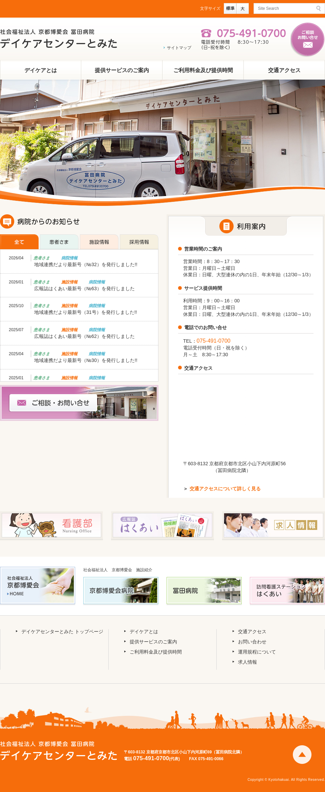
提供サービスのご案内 (122, 70)
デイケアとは (40, 70)
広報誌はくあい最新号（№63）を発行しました (84, 288)
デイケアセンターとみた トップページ (62, 631)
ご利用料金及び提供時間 (203, 70)
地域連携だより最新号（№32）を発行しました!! (85, 264)
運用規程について (257, 652)
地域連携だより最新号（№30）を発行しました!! (85, 360)
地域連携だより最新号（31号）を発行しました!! (85, 312)
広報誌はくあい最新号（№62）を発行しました (84, 336)
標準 (230, 8)
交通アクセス (284, 70)
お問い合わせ (252, 641)
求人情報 (247, 662)
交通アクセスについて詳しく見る (225, 488)
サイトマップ (179, 47)
